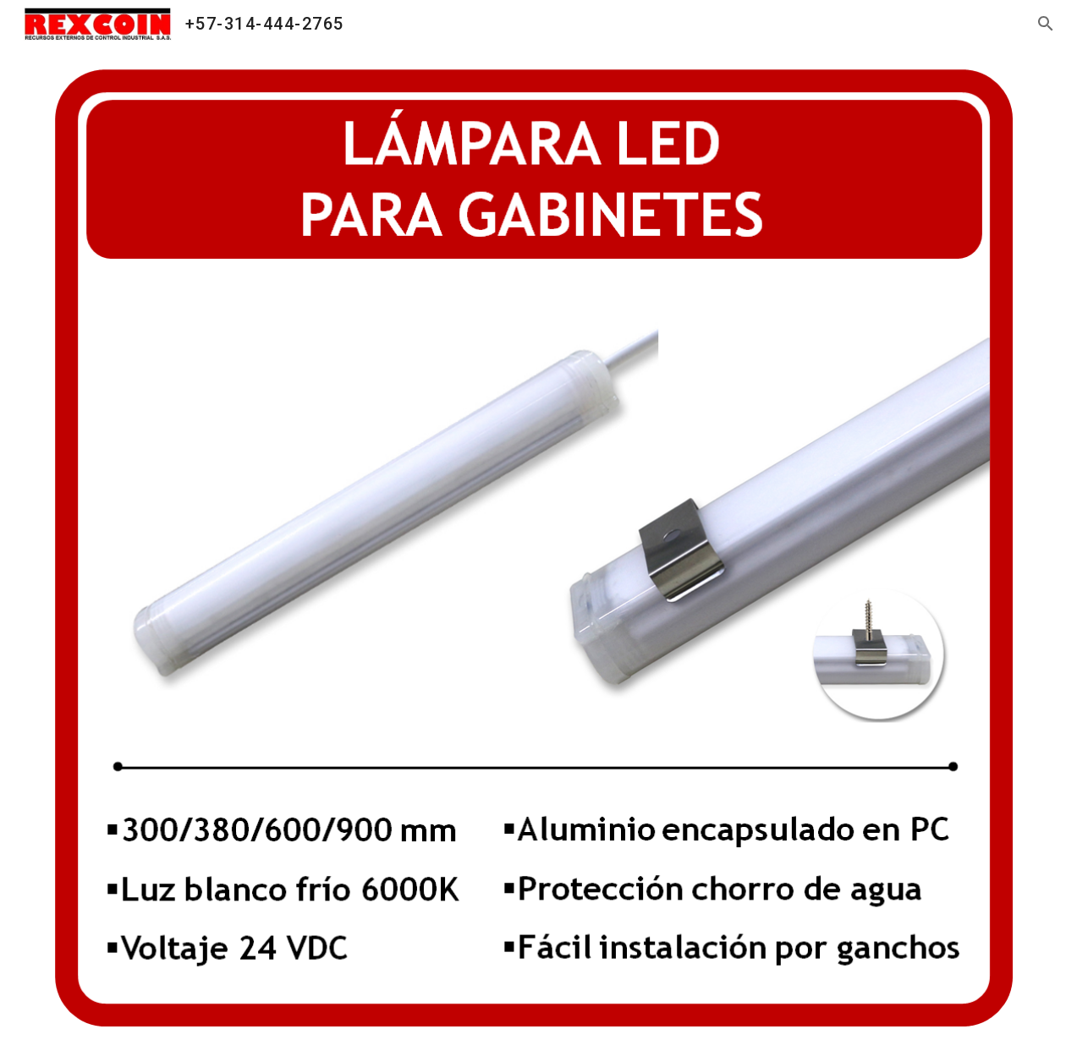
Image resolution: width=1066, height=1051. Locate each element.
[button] (1045, 23)
